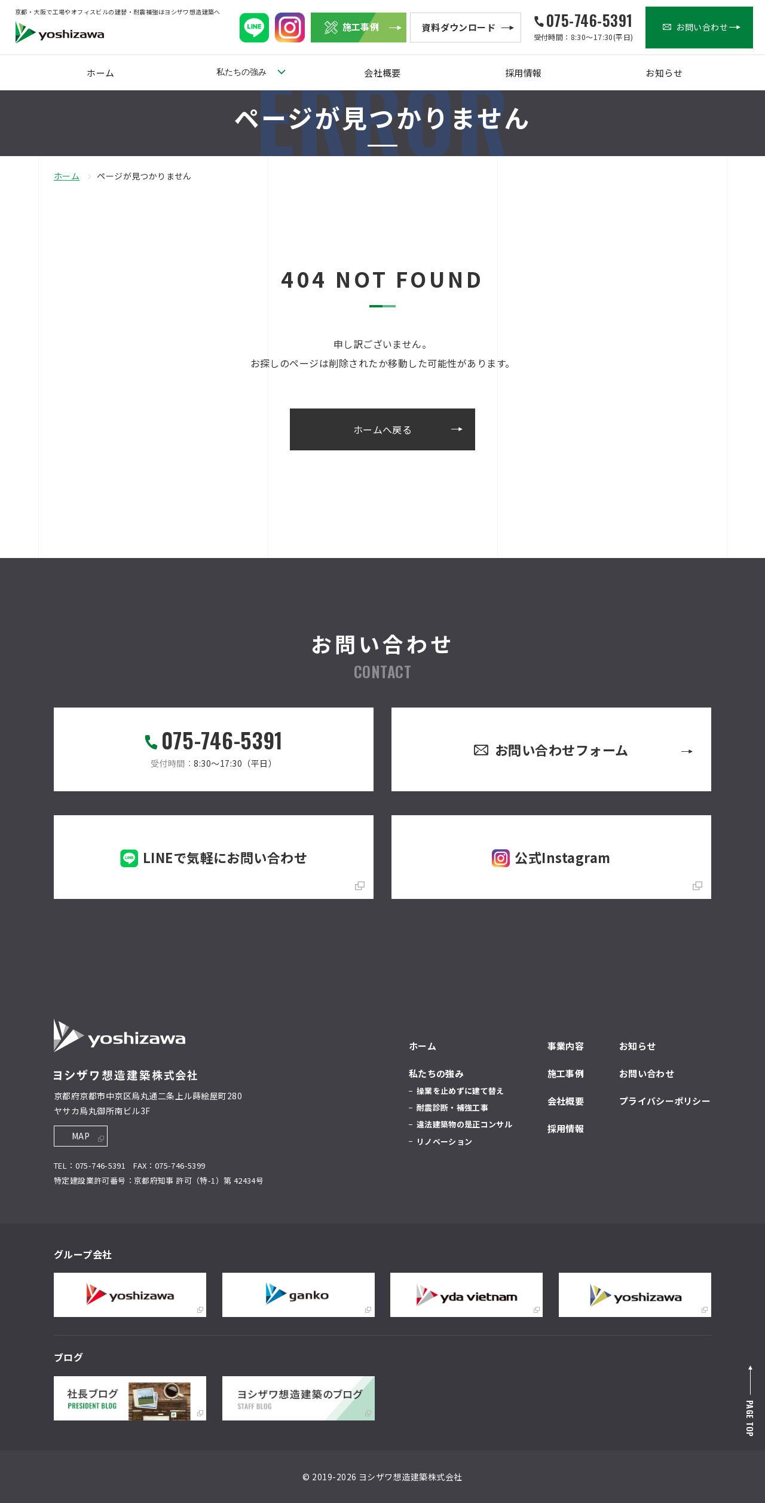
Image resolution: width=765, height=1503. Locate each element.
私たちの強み (241, 72)
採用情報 (523, 72)
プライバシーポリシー (665, 1101)
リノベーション (444, 1141)
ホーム (100, 72)
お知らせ (664, 72)
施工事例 (565, 1073)
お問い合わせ (646, 1073)
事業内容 (565, 1045)
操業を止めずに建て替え (460, 1090)
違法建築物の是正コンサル (464, 1124)
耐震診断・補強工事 (452, 1107)
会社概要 (382, 72)
